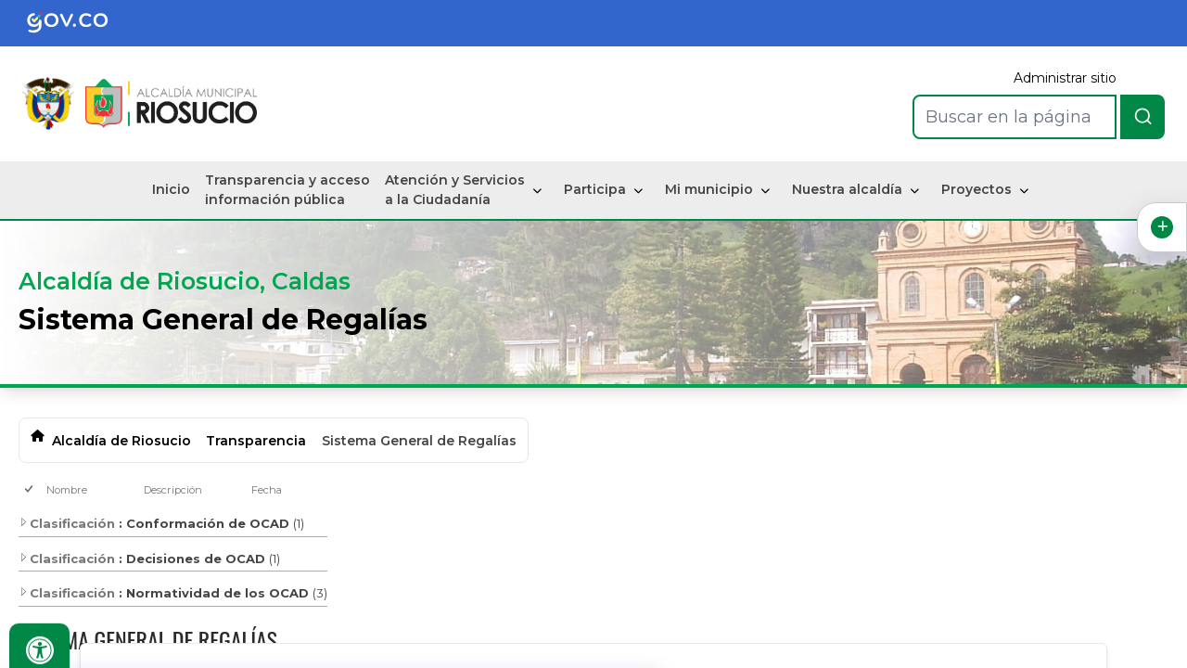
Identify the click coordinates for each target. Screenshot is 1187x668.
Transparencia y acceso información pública (287, 190)
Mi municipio (709, 189)
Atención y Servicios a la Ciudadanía (455, 190)
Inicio (171, 189)
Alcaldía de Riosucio (121, 440)
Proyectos (976, 189)
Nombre (66, 489)
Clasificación (67, 523)
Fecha (266, 489)
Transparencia (256, 440)
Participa (595, 189)
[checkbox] (30, 490)
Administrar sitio (1065, 78)
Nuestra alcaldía (847, 189)
